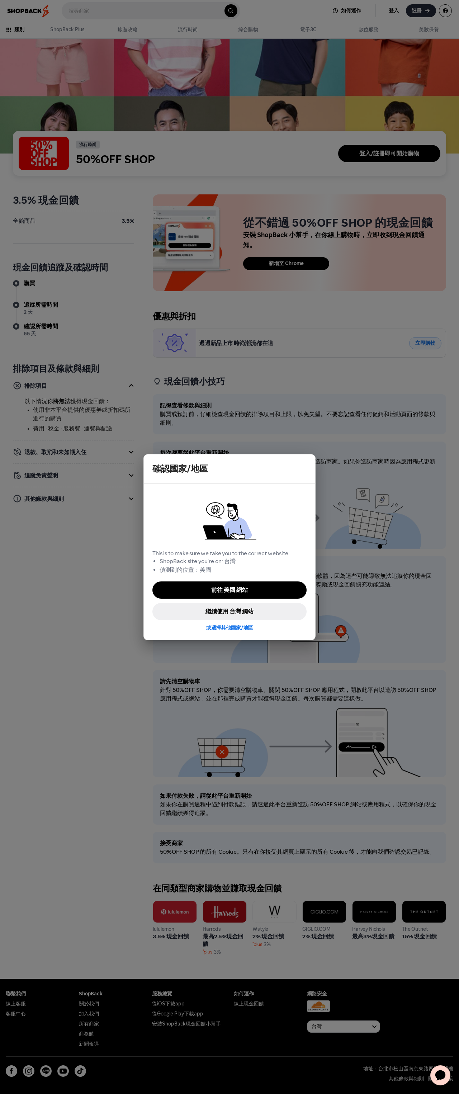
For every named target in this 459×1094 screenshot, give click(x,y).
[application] (440, 1075)
